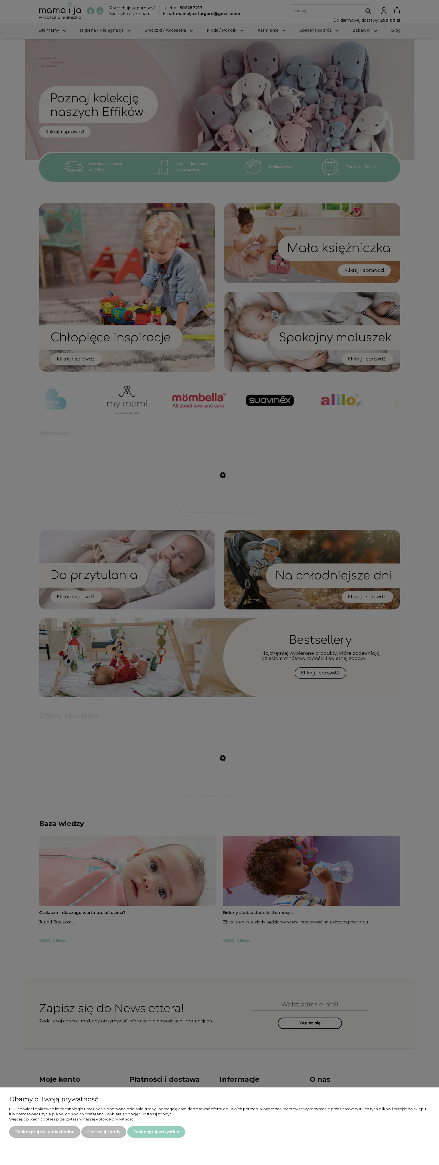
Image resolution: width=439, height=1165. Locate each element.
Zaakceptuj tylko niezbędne (44, 1131)
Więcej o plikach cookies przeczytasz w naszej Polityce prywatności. (72, 1119)
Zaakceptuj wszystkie (156, 1131)
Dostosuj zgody (103, 1131)
